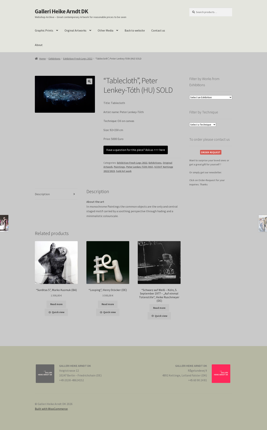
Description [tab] (42, 194)
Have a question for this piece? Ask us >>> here (135, 150)
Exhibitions (54, 58)
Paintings (119, 166)
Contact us (158, 30)
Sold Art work (123, 171)
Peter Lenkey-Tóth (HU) (139, 166)
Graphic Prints (44, 30)
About (39, 45)
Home (42, 58)
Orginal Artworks (75, 30)
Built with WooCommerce (51, 409)
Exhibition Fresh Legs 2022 (77, 58)
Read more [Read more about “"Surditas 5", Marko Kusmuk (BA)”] (56, 304)
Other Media (105, 30)
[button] (89, 81)
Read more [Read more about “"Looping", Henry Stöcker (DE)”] (108, 304)
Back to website (135, 30)
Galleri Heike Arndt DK (61, 11)
